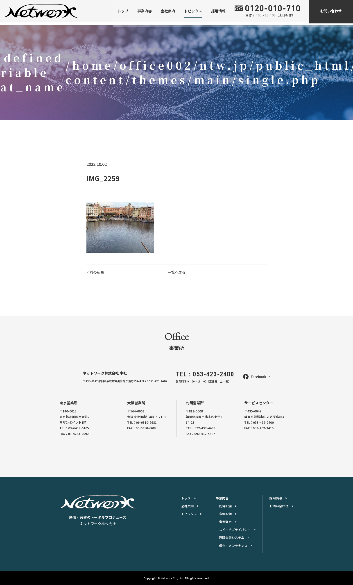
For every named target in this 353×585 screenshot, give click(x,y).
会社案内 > (190, 506)
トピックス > (191, 514)
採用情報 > (278, 498)
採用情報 (218, 12)
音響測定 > (228, 521)
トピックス (193, 12)
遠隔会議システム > (234, 537)
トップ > (188, 498)
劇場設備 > (228, 506)
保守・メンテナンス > (236, 545)
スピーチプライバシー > (237, 529)
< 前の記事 (95, 272)
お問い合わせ (331, 12)
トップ (123, 12)
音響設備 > (228, 514)
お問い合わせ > (281, 506)
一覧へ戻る (176, 272)
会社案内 (168, 12)
